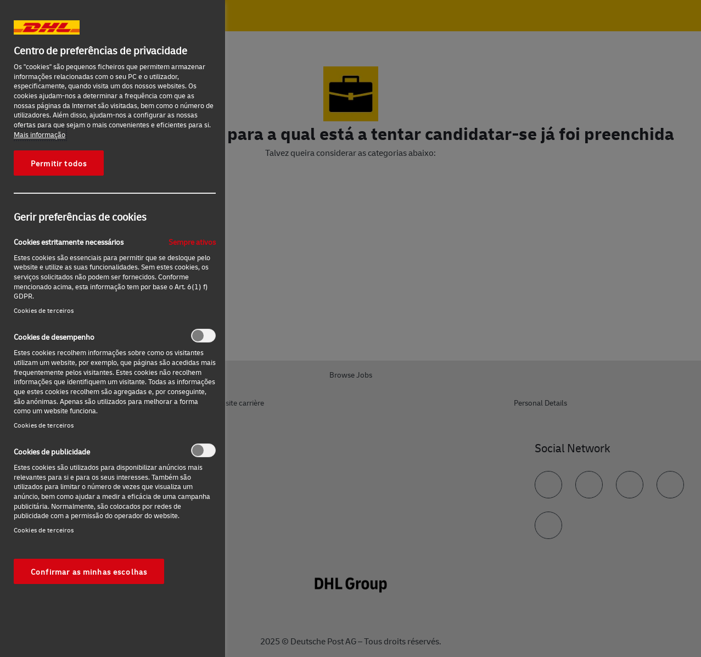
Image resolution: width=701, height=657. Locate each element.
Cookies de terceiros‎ (44, 310)
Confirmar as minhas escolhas (89, 571)
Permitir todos (59, 163)
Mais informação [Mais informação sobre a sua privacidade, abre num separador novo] (39, 134)
